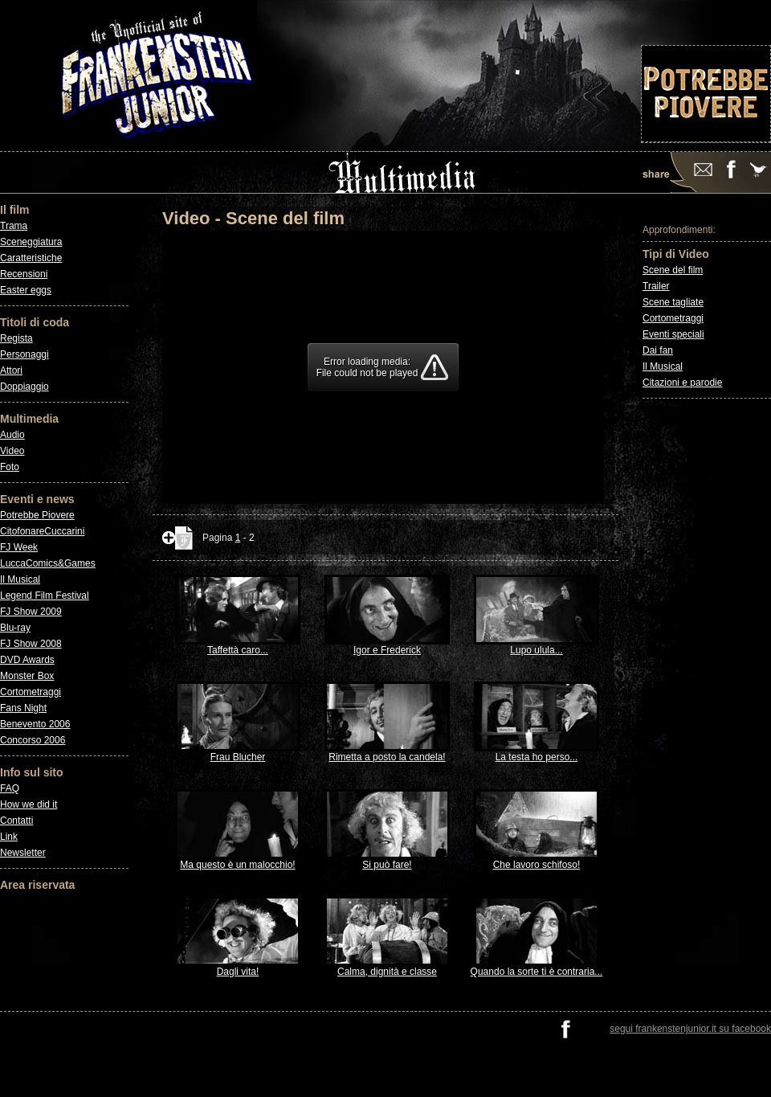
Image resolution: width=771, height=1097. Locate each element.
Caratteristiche (31, 258)
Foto (9, 467)
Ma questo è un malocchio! (237, 860)
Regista (16, 338)
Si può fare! (387, 860)
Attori (11, 370)
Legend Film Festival (44, 595)
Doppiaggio (24, 386)
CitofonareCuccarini (42, 531)
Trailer (656, 286)
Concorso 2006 (32, 740)
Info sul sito (31, 772)
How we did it (28, 804)
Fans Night (23, 708)
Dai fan (657, 350)
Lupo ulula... (536, 646)
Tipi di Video (675, 254)
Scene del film (672, 270)
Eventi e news (37, 499)
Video (12, 450)
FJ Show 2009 (31, 611)
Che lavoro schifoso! (536, 860)
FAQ (9, 788)
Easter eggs (25, 290)
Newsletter (23, 852)
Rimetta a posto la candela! (387, 753)
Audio (12, 434)
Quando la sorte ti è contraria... (537, 967)
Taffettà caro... (237, 646)
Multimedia (29, 418)
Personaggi (24, 354)
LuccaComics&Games (48, 563)
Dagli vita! (237, 967)
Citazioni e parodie (682, 382)
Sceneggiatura (31, 242)
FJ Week (19, 547)
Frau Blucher (237, 753)
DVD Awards (27, 659)
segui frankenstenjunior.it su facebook (690, 1028)
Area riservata (37, 884)
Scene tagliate (673, 302)
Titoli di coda (34, 322)
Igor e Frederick (387, 646)
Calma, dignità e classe (387, 967)
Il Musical (20, 579)
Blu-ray (15, 627)
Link (9, 836)
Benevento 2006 (35, 724)
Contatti (16, 820)
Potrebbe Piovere (37, 515)
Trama (13, 225)
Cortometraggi (30, 692)
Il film (15, 209)
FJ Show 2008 (31, 643)
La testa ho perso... (536, 753)
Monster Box (27, 676)
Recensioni (23, 274)
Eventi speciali (673, 334)
